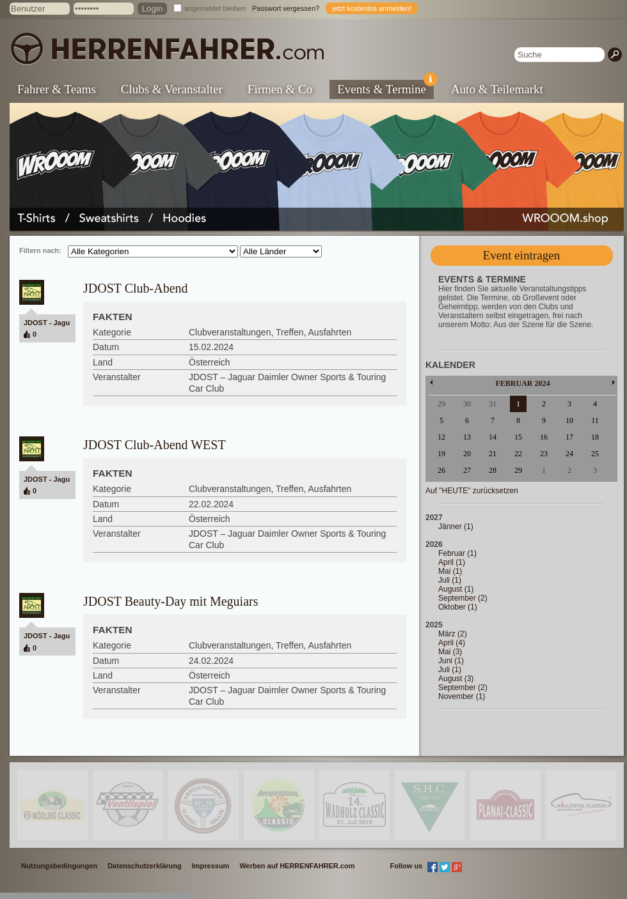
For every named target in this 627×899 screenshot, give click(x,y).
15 (518, 437)
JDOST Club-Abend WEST (154, 445)
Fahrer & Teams (56, 89)
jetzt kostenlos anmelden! (371, 8)
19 (441, 453)
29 (518, 470)
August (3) (455, 678)
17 (569, 437)
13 (467, 437)
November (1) (461, 696)
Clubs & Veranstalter (172, 89)
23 (544, 453)
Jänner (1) (455, 526)
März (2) (452, 633)
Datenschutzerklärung (144, 866)
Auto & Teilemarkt (497, 89)
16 (544, 437)
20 (467, 453)
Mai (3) (450, 651)
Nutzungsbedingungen (59, 866)
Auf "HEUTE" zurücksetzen (471, 490)
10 (569, 420)
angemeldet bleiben (215, 8)
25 (595, 453)
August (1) (455, 589)
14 (492, 437)
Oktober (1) (457, 607)
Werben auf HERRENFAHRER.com (296, 866)
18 (595, 437)
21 (492, 453)
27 (467, 470)
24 (569, 453)
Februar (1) (457, 553)
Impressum (211, 866)
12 (441, 437)
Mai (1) (450, 571)
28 (492, 470)
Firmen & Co (280, 89)
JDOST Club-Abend (135, 288)
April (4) (451, 642)
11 (595, 420)
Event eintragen (521, 255)
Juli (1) (449, 580)
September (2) (463, 598)
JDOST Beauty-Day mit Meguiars (170, 601)
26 (441, 470)
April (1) (451, 562)
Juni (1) (451, 660)
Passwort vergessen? (285, 8)
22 (518, 453)
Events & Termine (385, 88)
